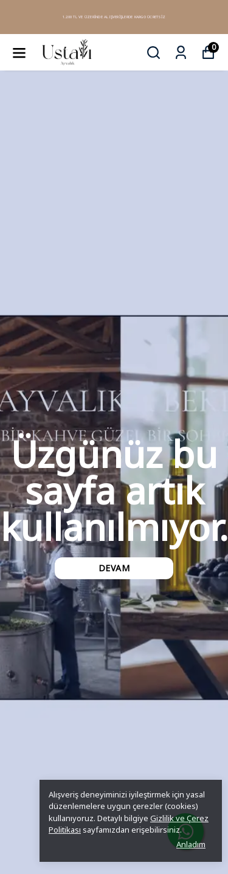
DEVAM (114, 568)
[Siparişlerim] (180, 52)
